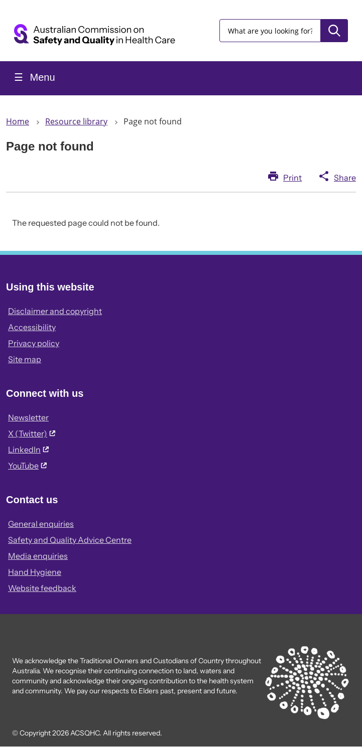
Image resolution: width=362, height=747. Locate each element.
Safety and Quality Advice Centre (70, 540)
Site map (24, 359)
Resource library (76, 121)
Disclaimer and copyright (55, 311)
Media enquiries (38, 556)
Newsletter (28, 417)
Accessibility (32, 327)
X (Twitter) (31, 433)
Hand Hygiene (34, 572)
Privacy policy (33, 343)
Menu (41, 77)
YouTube (27, 466)
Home (17, 121)
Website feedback (42, 588)
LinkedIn (28, 449)
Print (292, 178)
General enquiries (41, 524)
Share (345, 178)
